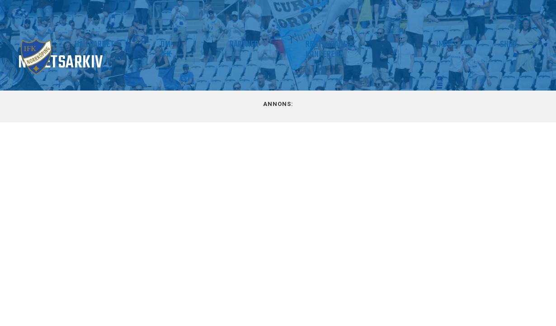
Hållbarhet (209, 45)
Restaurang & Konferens (382, 50)
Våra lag (79, 50)
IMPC (474, 45)
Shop (518, 45)
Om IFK (259, 50)
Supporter (145, 45)
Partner (317, 45)
